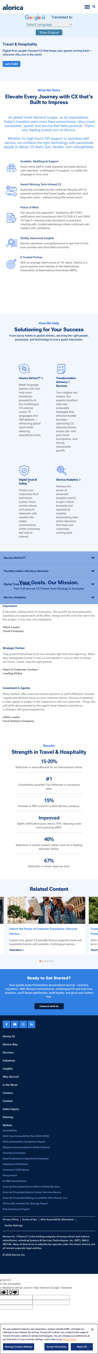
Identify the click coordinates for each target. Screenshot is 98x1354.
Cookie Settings (13, 1225)
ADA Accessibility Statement (57, 1219)
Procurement (10, 1175)
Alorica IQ (9, 1036)
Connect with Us (49, 1006)
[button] (40, 961)
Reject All (82, 1346)
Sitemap (8, 1117)
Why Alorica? (11, 1076)
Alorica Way (10, 1044)
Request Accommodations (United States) (26, 1147)
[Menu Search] (94, 6)
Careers (8, 1093)
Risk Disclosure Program (16, 1209)
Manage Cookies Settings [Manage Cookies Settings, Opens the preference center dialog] (18, 1346)
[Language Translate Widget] (49, 24)
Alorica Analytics (67, 661)
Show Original (49, 32)
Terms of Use (29, 1219)
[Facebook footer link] (6, 1024)
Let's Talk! (11, 64)
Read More (16, 950)
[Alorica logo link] (13, 6)
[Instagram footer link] (23, 1024)
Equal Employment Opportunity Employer (26, 1158)
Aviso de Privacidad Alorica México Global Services (31, 1186)
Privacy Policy (11, 1219)
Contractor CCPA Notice (16, 1169)
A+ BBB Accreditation (15, 1181)
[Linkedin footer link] (31, 1024)
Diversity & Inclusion (14, 1152)
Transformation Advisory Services (66, 564)
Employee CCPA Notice (15, 1164)
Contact (8, 1101)
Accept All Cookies (56, 1346)
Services (8, 1052)
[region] (49, 1339)
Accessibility (10, 1130)
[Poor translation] (13, 1292)
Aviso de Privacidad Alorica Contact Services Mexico (32, 1192)
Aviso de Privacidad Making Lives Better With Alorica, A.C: (35, 1197)
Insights (8, 1068)
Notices (7, 1125)
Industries (9, 1060)
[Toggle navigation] (87, 7)
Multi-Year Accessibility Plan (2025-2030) (26, 1136)
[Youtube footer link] (15, 1024)
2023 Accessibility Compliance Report (24, 1141)
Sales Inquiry (11, 1109)
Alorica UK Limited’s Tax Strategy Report (25, 1203)
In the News (10, 1084)
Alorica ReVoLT (30, 560)
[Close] (92, 1329)
